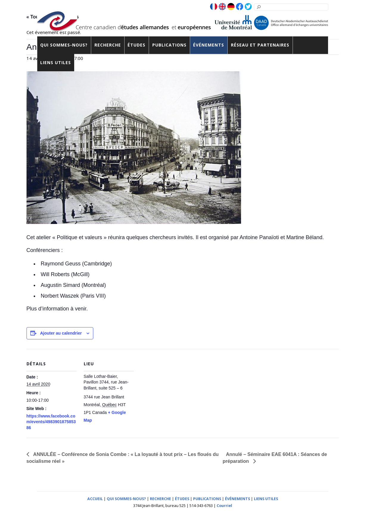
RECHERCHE (160, 498)
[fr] (213, 7)
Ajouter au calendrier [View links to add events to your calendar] (61, 333)
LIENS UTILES (266, 498)
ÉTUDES (182, 498)
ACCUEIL (95, 498)
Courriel (224, 505)
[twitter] (248, 7)
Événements (208, 45)
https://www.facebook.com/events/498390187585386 (51, 422)
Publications (169, 45)
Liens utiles (55, 62)
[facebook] (239, 7)
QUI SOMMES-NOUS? (126, 498)
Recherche (107, 45)
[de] (230, 7)
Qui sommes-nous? (64, 45)
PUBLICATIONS (207, 498)
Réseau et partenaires (260, 45)
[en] (222, 7)
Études (136, 45)
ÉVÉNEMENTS (237, 498)
